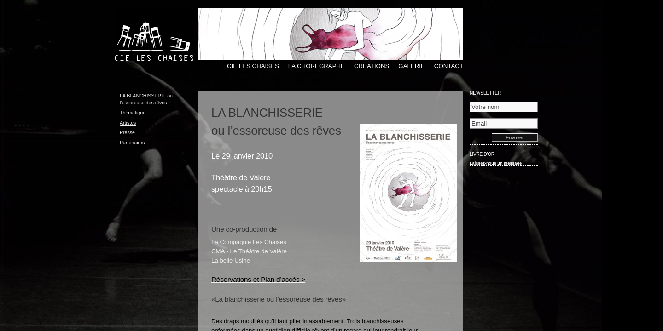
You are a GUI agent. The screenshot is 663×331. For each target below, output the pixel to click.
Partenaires (132, 142)
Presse (127, 132)
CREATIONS (371, 66)
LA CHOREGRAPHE (316, 66)
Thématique (132, 112)
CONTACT (448, 66)
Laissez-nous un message (496, 163)
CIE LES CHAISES (253, 66)
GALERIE (411, 66)
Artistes (128, 123)
